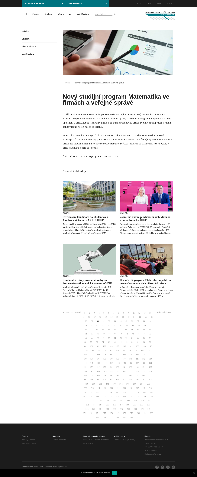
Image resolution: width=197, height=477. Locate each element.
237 (124, 396)
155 (85, 367)
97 (138, 342)
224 (110, 392)
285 (111, 417)
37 (138, 321)
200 (93, 384)
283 (97, 417)
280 (138, 413)
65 (92, 334)
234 (104, 396)
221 (90, 392)
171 (118, 371)
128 (124, 355)
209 (85, 388)
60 (132, 329)
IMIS (159, 3)
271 (148, 409)
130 (137, 355)
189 (91, 380)
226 (124, 392)
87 (150, 338)
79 (103, 338)
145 (91, 363)
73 (138, 334)
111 (87, 350)
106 (124, 346)
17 (95, 317)
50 (145, 325)
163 (137, 367)
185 (137, 375)
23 (129, 317)
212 (105, 388)
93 (115, 342)
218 (144, 388)
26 (146, 317)
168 (98, 371)
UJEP (169, 3)
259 (134, 405)
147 (105, 363)
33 (115, 321)
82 (121, 338)
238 (131, 396)
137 (111, 359)
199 (87, 384)
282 (151, 413)
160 (117, 367)
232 (90, 396)
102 (98, 346)
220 (84, 392)
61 (138, 329)
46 (121, 325)
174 (137, 371)
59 (126, 329)
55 (103, 329)
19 (106, 317)
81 (115, 338)
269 (135, 409)
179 (98, 375)
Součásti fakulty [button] (87, 3)
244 (100, 401)
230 (151, 392)
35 (126, 321)
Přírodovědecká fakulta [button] (44, 3)
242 (87, 401)
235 (110, 396)
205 (127, 384)
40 (86, 325)
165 (150, 367)
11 (134, 313)
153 (144, 363)
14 (150, 313)
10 (128, 313)
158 (104, 367)
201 (100, 384)
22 (123, 317)
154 (150, 363)
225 (117, 392)
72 (133, 334)
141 (137, 359)
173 (131, 371)
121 (149, 350)
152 (137, 363)
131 (144, 355)
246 (114, 401)
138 (117, 359)
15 (84, 317)
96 (132, 342)
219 (150, 388)
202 (107, 384)
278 (124, 413)
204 (121, 384)
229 (144, 392)
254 (100, 405)
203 (114, 384)
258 (127, 405)
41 (91, 325)
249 (135, 401)
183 (124, 375)
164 (143, 367)
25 (140, 317)
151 (131, 363)
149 (118, 363)
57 (115, 329)
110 (151, 346)
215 (124, 388)
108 (137, 346)
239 (137, 396)
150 (125, 363)
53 (91, 329)
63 (150, 329)
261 (148, 405)
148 (111, 363)
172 (124, 371)
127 (118, 355)
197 (144, 380)
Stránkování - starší (164, 312)
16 (89, 317)
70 (121, 334)
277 (118, 413)
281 (145, 413)
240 (144, 396)
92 (109, 342)
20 (112, 317)
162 (130, 367)
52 (86, 329)
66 (98, 334)
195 (130, 380)
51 (150, 325)
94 (120, 342)
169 (105, 371)
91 (103, 342)
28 (86, 321)
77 (92, 338)
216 (131, 388)
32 (109, 321)
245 (107, 401)
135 (98, 359)
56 (109, 329)
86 (144, 338)
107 (131, 346)
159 (111, 367)
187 (150, 375)
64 (86, 334)
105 (117, 346)
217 (137, 388)
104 (111, 346)
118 (130, 350)
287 (124, 417)
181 (111, 375)
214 (118, 388)
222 (97, 392)
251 (148, 401)
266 (114, 409)
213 (111, 388)
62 (144, 329)
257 (121, 405)
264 (100, 409)
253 (94, 405)
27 (152, 317)
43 (103, 325)
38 (144, 321)
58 (120, 329)
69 (115, 334)
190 (98, 380)
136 (104, 359)
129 (131, 355)
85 (138, 338)
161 (124, 367)
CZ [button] (138, 3)
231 (84, 396)
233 (97, 396)
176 (150, 371)
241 (151, 396)
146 (98, 363)
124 (98, 355)
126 (111, 355)
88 (85, 342)
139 (124, 359)
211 (99, 388)
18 (100, 317)
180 (105, 375)
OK (114, 473)
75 (150, 334)
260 (141, 405)
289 (138, 417)
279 (131, 413)
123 (92, 355)
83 (126, 338)
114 (105, 350)
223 (104, 392)
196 (137, 380)
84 (132, 338)
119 (136, 350)
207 (141, 384)
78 (98, 338)
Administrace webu (30, 467)
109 (144, 346)
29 (92, 321)
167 (92, 371)
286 (117, 417)
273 (90, 413)
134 (91, 359)
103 (104, 346)
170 (111, 371)
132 (150, 355)
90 (97, 342)
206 (134, 384)
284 (104, 417)
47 (127, 325)
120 (142, 350)
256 (114, 405)
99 (150, 342)
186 (143, 375)
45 (115, 325)
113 (99, 350)
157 (98, 367)
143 (150, 359)
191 (104, 380)
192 (111, 380)
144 (85, 363)
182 (117, 375)
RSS (41, 467)
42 (97, 325)
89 (91, 342)
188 (85, 380)
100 (85, 346)
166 (85, 371)
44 (109, 325)
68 (109, 334)
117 (124, 350)
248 (128, 401)
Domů (67, 83)
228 (137, 392)
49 (139, 325)
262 (87, 409)
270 (142, 409)
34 (121, 321)
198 (150, 380)
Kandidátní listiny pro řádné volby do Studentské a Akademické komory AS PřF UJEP (87, 283)
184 (130, 375)
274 (97, 413)
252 (87, 405)
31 (103, 321)
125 (105, 355)
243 (93, 401)
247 (121, 401)
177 (85, 375)
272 (84, 413)
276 (111, 413)
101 (91, 346)
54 (97, 329)
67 (104, 334)
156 (91, 367)
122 (85, 355)
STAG (148, 3)
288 (131, 417)
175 (144, 371)
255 (107, 405)
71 (127, 334)
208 (148, 384)
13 (145, 313)
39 (150, 321)
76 (86, 338)
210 (92, 388)
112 (93, 350)
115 (111, 350)
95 (126, 342)
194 (124, 380)
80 (109, 338)
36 (132, 321)
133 (85, 359)
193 (117, 380)
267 (121, 409)
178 (92, 375)
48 (133, 325)
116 (117, 350)
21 (117, 317)
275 (104, 413)
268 (128, 409)
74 (144, 334)
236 (117, 396)
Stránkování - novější (72, 312)
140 (130, 359)
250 (142, 401)
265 (107, 409)
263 (93, 409)
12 (139, 313)
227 (131, 392)
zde (117, 156)
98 (144, 342)
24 (134, 317)
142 (143, 359)
